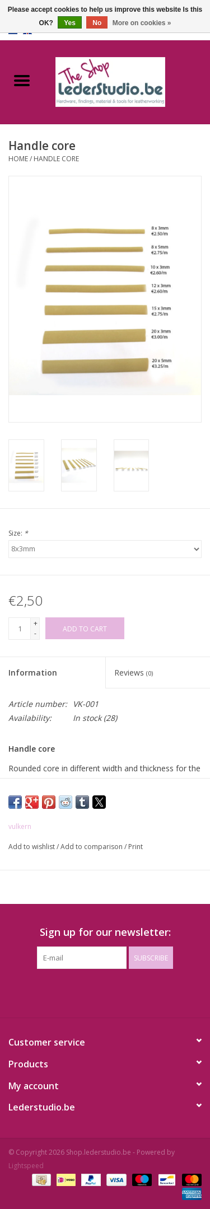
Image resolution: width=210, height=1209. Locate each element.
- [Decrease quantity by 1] (35, 633)
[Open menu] (22, 80)
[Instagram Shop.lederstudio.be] (115, 992)
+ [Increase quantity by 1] (36, 623)
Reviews (133, 672)
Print (135, 846)
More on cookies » (142, 23)
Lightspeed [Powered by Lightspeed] (26, 1165)
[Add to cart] (84, 628)
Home (18, 158)
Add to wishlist (32, 846)
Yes (70, 23)
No (96, 23)
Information (32, 672)
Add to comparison (92, 846)
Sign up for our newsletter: (105, 932)
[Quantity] (19, 628)
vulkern (19, 826)
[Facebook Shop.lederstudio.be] (95, 992)
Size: (18, 533)
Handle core (56, 158)
